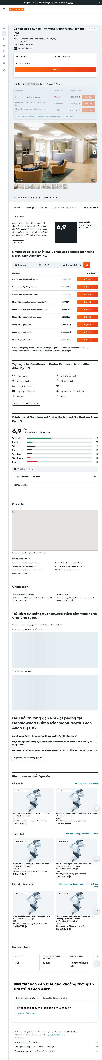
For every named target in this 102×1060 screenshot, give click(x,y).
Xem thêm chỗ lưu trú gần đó (86, 772)
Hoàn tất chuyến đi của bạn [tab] (27, 987)
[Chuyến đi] (4, 51)
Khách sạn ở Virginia (76, 1052)
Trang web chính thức (23, 33)
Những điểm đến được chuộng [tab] (54, 987)
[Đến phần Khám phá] (4, 34)
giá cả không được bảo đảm (57, 1023)
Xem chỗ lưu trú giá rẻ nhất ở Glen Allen (82, 822)
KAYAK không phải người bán (56, 1030)
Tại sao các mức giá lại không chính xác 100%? (56, 1039)
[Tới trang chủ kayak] (16, 9)
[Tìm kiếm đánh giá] (57, 457)
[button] (99, 2)
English (70, 3)
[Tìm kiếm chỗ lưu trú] (4, 22)
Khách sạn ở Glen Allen (26, 1002)
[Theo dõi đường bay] (4, 39)
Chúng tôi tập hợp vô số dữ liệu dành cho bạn (56, 1035)
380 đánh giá (27, 37)
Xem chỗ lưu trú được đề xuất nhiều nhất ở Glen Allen (78, 874)
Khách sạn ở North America (44, 1052)
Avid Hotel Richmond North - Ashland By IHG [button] (31, 905)
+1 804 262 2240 (21, 30)
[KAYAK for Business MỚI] (4, 44)
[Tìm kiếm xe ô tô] (4, 27)
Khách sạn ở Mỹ (61, 1052)
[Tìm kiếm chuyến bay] (4, 16)
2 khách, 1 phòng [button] (23, 51)
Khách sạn (28, 1052)
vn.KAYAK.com (17, 1052)
